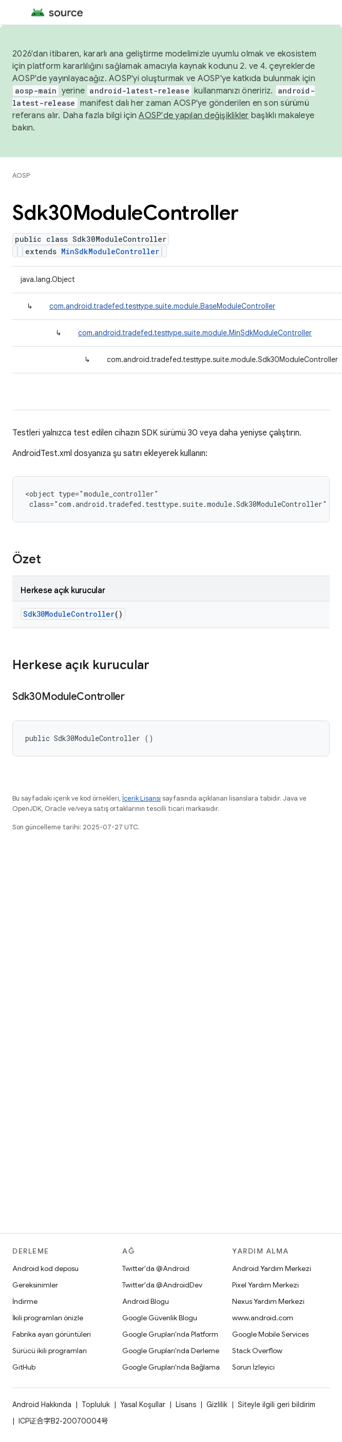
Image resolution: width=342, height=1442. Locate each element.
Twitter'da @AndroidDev (162, 1284)
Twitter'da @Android (155, 1268)
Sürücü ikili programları (49, 1350)
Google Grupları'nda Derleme (170, 1350)
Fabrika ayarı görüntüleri (51, 1334)
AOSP (21, 175)
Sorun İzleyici (253, 1367)
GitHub (23, 1367)
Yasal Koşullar (142, 1404)
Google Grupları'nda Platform (170, 1334)
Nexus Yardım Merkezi (268, 1301)
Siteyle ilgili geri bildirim (276, 1404)
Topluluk (96, 1404)
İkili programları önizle (47, 1317)
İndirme (24, 1301)
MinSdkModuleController (110, 251)
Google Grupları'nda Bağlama (171, 1367)
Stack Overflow (257, 1350)
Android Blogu (145, 1301)
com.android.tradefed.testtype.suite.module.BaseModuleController (162, 306)
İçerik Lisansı (141, 798)
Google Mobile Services (270, 1334)
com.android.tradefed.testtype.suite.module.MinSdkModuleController (195, 332)
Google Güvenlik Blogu (159, 1317)
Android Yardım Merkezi (271, 1268)
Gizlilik (216, 1404)
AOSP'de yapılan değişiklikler (194, 115)
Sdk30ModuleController (69, 614)
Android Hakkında (41, 1404)
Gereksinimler (35, 1284)
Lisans (186, 1404)
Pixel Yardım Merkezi (265, 1284)
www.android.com (262, 1317)
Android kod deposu (45, 1268)
